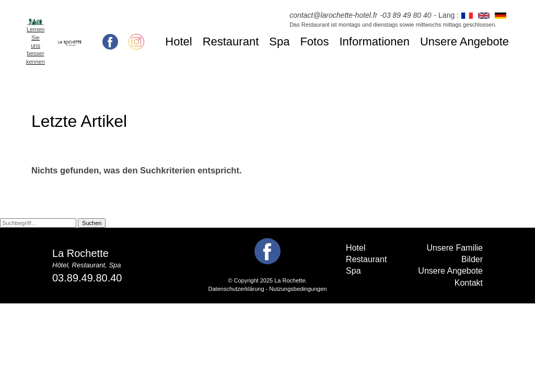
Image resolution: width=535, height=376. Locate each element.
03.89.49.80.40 (87, 278)
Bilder (472, 259)
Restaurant (231, 41)
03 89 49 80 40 (406, 15)
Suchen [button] (91, 223)
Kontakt (469, 282)
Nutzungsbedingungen (298, 289)
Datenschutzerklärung (236, 289)
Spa (279, 41)
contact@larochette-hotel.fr (333, 15)
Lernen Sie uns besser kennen (35, 45)
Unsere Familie (454, 247)
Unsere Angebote (464, 41)
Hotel (178, 41)
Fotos (314, 41)
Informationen (374, 41)
